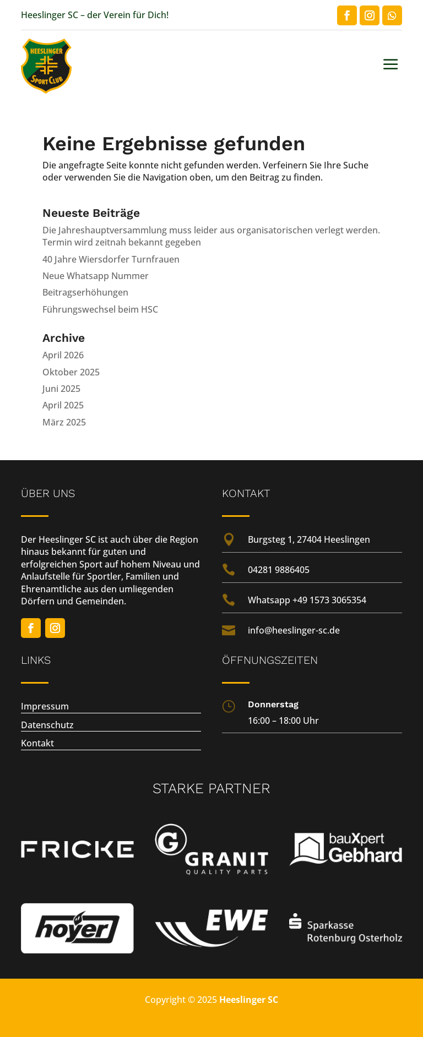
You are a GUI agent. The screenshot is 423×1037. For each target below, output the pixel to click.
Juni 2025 (61, 389)
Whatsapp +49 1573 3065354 (307, 600)
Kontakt (37, 743)
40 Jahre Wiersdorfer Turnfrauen (111, 259)
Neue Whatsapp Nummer (95, 276)
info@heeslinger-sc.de (294, 630)
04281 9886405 (279, 570)
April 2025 (63, 405)
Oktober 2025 (71, 372)
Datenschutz (47, 725)
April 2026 (63, 355)
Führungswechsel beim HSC (100, 309)
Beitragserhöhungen (85, 292)
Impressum (45, 706)
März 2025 (64, 422)
